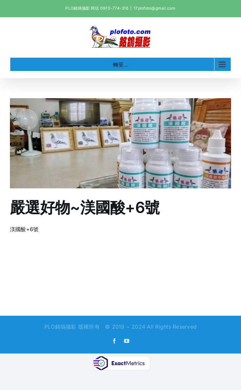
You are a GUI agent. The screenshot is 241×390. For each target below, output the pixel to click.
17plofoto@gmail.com (155, 8)
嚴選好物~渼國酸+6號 (84, 207)
